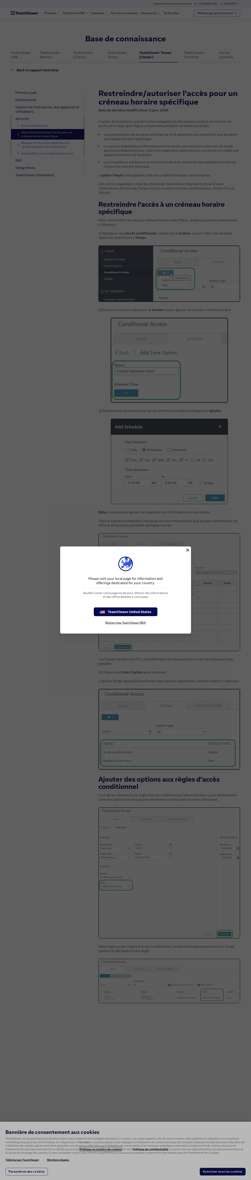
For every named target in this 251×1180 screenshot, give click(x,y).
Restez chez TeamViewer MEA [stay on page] (125, 623)
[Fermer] (187, 550)
